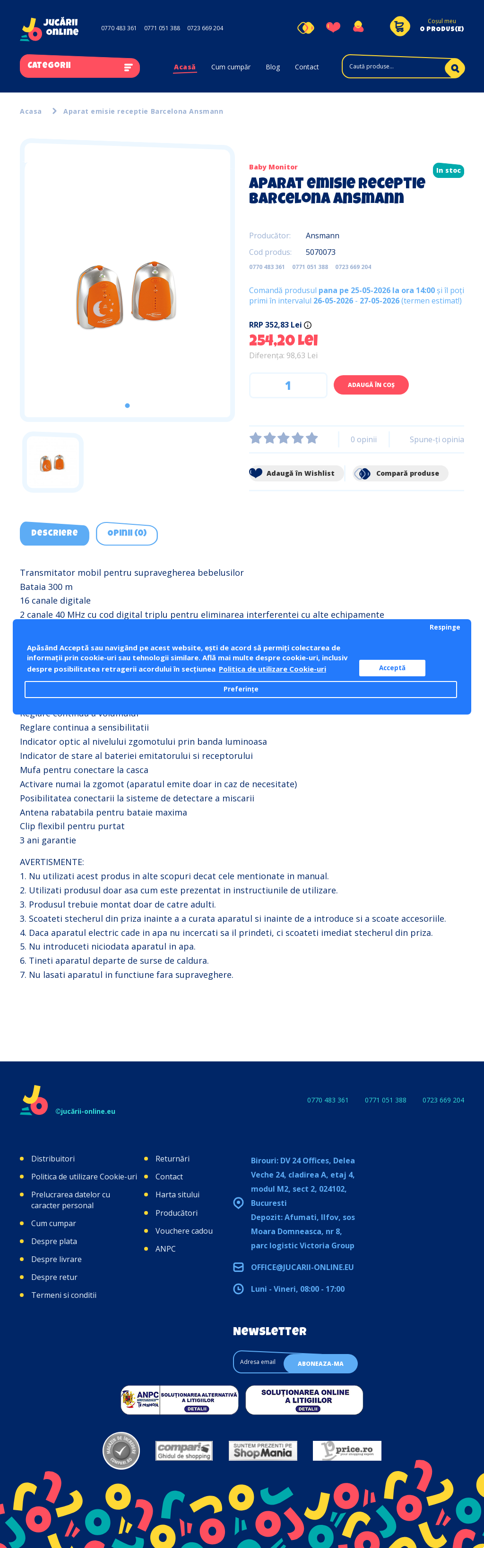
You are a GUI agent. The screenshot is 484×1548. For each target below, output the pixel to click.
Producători (177, 1213)
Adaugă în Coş (371, 385)
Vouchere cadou (184, 1231)
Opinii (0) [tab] (127, 534)
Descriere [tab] (54, 534)
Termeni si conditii (63, 1295)
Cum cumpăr (231, 66)
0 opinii (364, 439)
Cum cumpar (53, 1223)
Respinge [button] (445, 627)
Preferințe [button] (241, 689)
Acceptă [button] (392, 668)
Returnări (173, 1158)
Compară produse (396, 473)
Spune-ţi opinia (437, 439)
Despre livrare (56, 1259)
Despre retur (54, 1277)
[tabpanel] (127, 289)
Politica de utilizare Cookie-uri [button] (272, 668)
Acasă (185, 66)
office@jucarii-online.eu (302, 1267)
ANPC (166, 1249)
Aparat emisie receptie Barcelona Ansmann (143, 111)
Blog (273, 66)
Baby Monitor (273, 166)
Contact (307, 66)
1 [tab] (127, 405)
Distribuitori (53, 1158)
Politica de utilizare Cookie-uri (84, 1176)
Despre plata (54, 1241)
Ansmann (322, 235)
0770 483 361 (119, 28)
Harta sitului (177, 1194)
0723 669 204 (205, 28)
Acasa (31, 111)
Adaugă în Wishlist (292, 473)
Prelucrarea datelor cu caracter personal (70, 1199)
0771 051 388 (162, 28)
